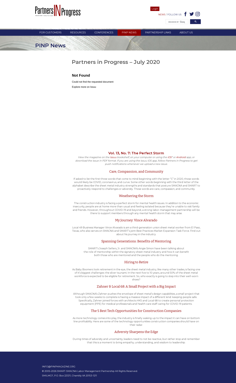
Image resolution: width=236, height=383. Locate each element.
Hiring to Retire (136, 262)
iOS (170, 157)
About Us (186, 32)
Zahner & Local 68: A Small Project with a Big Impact (136, 286)
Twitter (192, 14)
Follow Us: (174, 14)
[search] (176, 22)
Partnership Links (158, 32)
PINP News (129, 32)
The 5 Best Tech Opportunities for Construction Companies (136, 311)
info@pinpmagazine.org (58, 366)
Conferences (103, 32)
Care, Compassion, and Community (136, 171)
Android (181, 157)
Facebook (186, 14)
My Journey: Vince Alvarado (136, 220)
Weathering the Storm (136, 196)
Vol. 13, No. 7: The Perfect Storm (136, 153)
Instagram (198, 14)
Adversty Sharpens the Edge (136, 332)
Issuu (113, 157)
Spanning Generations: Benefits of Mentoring (136, 241)
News (161, 14)
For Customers (50, 32)
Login (155, 8)
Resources (78, 32)
